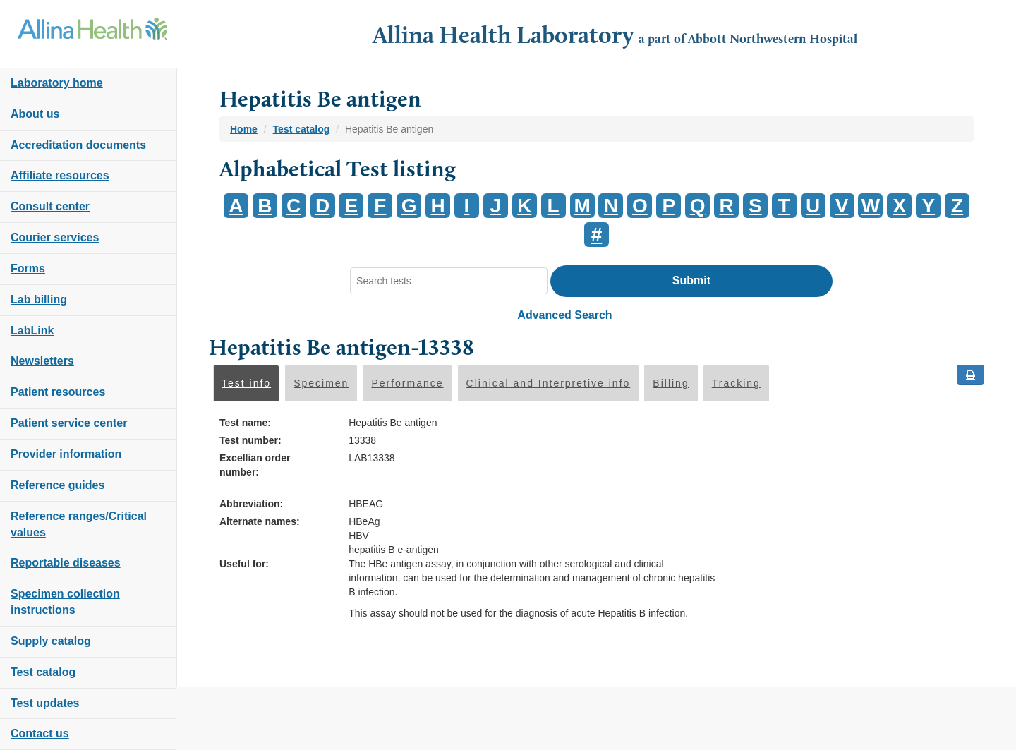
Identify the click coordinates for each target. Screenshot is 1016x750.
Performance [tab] (407, 383)
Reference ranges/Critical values (79, 524)
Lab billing (39, 300)
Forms (28, 268)
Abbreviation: (251, 503)
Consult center (50, 206)
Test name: (245, 422)
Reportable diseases (66, 563)
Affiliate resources (60, 175)
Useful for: (244, 563)
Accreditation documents (78, 145)
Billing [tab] (671, 383)
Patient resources (58, 392)
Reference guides (57, 485)
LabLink (32, 331)
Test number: (250, 440)
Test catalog (43, 672)
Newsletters (42, 361)
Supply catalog (51, 641)
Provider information (66, 454)
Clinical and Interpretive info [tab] (548, 383)
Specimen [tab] (321, 383)
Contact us (40, 733)
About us (35, 114)
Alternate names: (259, 521)
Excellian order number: (254, 465)
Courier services (55, 237)
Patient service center (69, 423)
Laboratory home (57, 83)
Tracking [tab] (736, 383)
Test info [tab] (246, 383)
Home (244, 129)
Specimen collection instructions (65, 602)
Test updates (45, 703)
